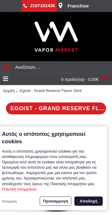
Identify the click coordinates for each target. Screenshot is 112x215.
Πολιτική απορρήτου (19, 189)
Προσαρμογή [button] (55, 201)
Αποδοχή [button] (88, 201)
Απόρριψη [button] (9, 201)
